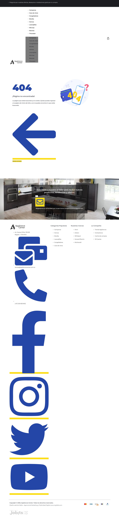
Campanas (32, 10)
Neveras (31, 30)
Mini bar (31, 27)
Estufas (31, 19)
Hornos (31, 22)
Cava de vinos (33, 13)
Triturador (32, 33)
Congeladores (33, 16)
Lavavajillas (32, 24)
